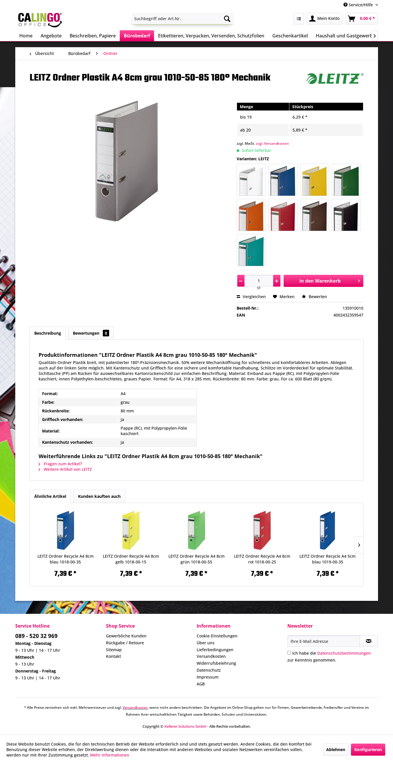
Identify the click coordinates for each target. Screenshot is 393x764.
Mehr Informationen (109, 755)
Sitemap (114, 649)
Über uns (205, 642)
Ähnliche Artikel (50, 496)
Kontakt (113, 656)
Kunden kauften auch (99, 496)
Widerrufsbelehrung (216, 663)
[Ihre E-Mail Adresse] (323, 641)
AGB (201, 684)
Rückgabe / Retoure (125, 642)
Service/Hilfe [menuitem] (358, 4)
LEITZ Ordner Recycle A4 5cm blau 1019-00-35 (327, 559)
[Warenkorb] (361, 18)
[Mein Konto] (325, 18)
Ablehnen (335, 749)
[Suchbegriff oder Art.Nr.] (182, 18)
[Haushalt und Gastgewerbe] (345, 35)
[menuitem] (182, 18)
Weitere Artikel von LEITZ (65, 469)
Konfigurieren (368, 749)
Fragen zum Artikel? (60, 463)
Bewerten (314, 296)
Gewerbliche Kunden (126, 636)
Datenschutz (209, 670)
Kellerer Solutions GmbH (185, 726)
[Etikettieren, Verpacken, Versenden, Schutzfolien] (211, 35)
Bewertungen (91, 333)
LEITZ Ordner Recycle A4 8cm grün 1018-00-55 (196, 559)
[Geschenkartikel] (290, 35)
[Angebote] (51, 35)
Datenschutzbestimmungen (344, 653)
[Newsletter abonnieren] (369, 641)
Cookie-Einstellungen (217, 636)
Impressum (208, 677)
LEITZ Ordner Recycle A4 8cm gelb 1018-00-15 (131, 559)
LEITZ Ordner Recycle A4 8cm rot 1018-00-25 (262, 559)
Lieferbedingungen (215, 649)
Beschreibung (47, 333)
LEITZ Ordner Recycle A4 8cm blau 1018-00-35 (65, 559)
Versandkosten (211, 656)
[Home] (26, 35)
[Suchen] (227, 18)
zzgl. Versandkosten (272, 143)
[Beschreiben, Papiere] (93, 35)
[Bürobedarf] (137, 35)
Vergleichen (251, 296)
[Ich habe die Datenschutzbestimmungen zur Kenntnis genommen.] (289, 653)
